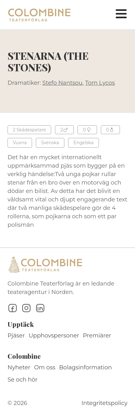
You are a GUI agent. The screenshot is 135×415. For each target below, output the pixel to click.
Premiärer (97, 335)
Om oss (45, 367)
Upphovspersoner (54, 335)
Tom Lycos (100, 82)
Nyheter (19, 367)
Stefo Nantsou (62, 82)
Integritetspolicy (104, 403)
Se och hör (23, 379)
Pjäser (16, 335)
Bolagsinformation (85, 367)
